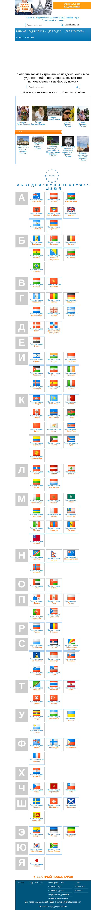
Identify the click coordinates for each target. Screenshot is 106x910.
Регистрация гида (56, 883)
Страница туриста (72, 4)
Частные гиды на (54, 427)
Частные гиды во (54, 283)
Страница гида (54, 886)
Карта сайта (80, 886)
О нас (77, 883)
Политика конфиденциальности (53, 906)
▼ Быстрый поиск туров (53, 876)
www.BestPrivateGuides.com (69, 902)
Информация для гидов (58, 894)
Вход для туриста (72, 7)
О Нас (19, 37)
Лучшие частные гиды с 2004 (34, 7)
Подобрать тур (72, 24)
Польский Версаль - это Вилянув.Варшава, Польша (23, 145)
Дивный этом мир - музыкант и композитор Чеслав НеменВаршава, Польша (68, 146)
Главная (21, 31)
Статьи (29, 37)
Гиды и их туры (36, 883)
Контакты (79, 890)
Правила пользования (58, 898)
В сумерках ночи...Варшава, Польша (38, 142)
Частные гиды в (36, 197)
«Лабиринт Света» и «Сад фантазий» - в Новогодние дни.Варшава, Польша (53, 146)
